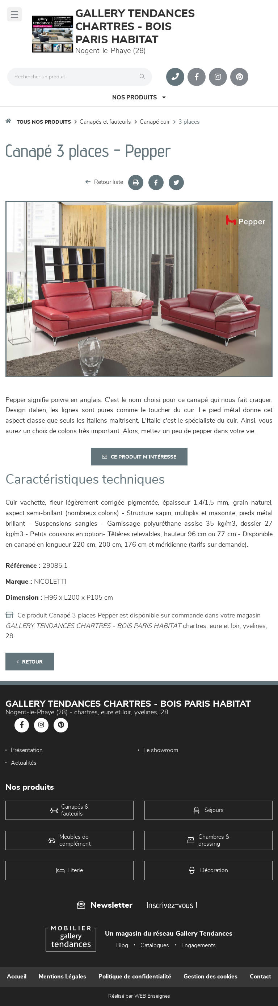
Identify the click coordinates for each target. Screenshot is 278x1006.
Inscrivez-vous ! (172, 905)
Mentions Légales (62, 977)
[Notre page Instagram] (218, 77)
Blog (122, 945)
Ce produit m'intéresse (139, 457)
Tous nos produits (44, 122)
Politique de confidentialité (134, 977)
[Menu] (14, 14)
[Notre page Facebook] (197, 77)
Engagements (198, 945)
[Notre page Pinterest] (239, 77)
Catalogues (154, 945)
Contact (260, 977)
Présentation (27, 750)
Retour (30, 662)
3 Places (189, 122)
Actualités (24, 763)
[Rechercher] (144, 77)
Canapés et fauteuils (105, 122)
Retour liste (104, 182)
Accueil (16, 977)
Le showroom (160, 750)
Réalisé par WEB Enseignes (139, 996)
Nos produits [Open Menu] (139, 97)
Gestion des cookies (210, 977)
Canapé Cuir (155, 122)
